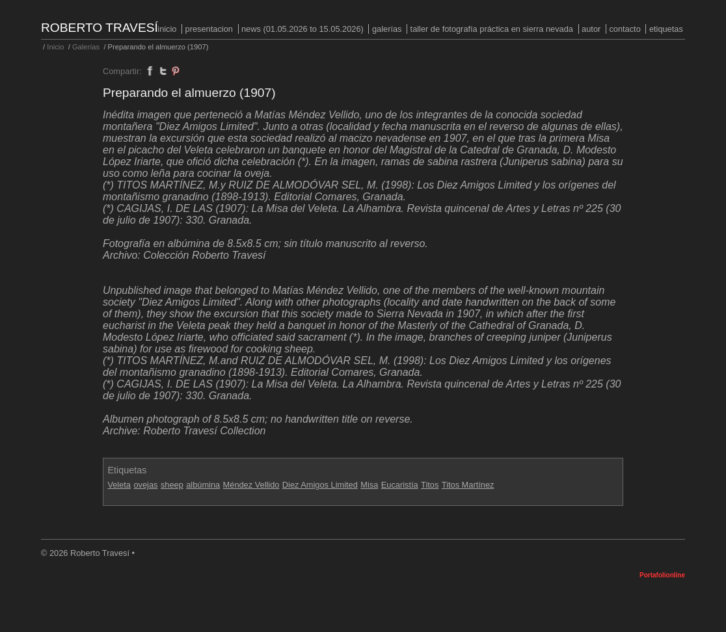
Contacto (624, 29)
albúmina (203, 485)
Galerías (387, 29)
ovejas (145, 485)
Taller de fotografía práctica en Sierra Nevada (491, 29)
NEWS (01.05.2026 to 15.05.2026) (302, 29)
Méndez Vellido (251, 485)
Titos (429, 485)
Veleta (119, 485)
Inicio (166, 29)
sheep (172, 485)
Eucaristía (399, 485)
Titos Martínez (468, 485)
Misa (369, 485)
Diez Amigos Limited (320, 485)
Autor (591, 29)
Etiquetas (666, 29)
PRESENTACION (209, 29)
